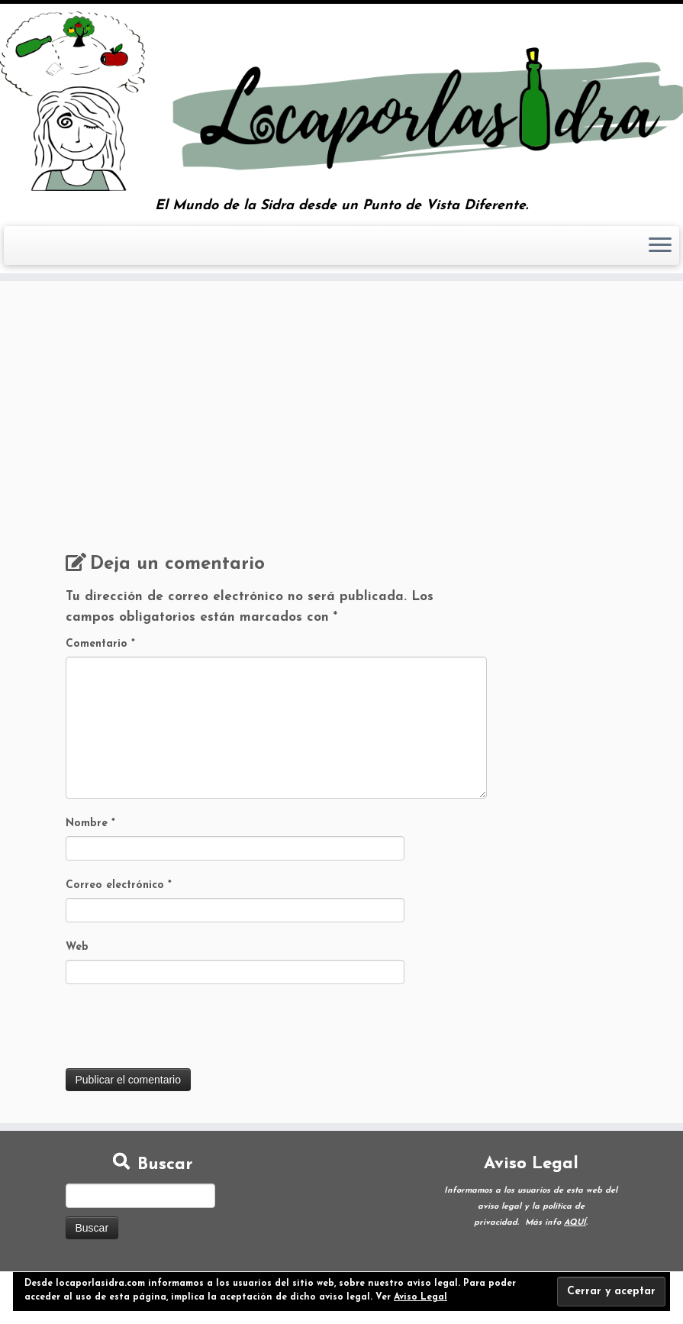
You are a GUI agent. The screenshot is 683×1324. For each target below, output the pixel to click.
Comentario (100, 644)
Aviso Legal (420, 1297)
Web (77, 947)
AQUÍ (575, 1223)
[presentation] (182, 1031)
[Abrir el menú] (660, 245)
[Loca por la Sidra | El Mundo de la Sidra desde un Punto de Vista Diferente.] (341, 101)
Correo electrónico (119, 885)
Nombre (90, 823)
